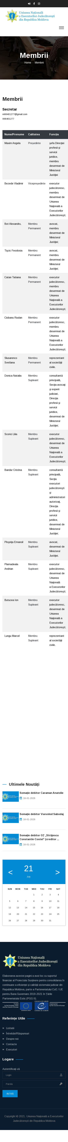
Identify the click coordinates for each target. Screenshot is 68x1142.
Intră (10, 1093)
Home (27, 62)
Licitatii (10, 1028)
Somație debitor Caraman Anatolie (41, 793)
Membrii (39, 62)
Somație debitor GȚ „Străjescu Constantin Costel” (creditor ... (39, 837)
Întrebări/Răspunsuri (17, 1033)
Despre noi (12, 1038)
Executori (11, 1049)
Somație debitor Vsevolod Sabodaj (42, 814)
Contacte (11, 1044)
